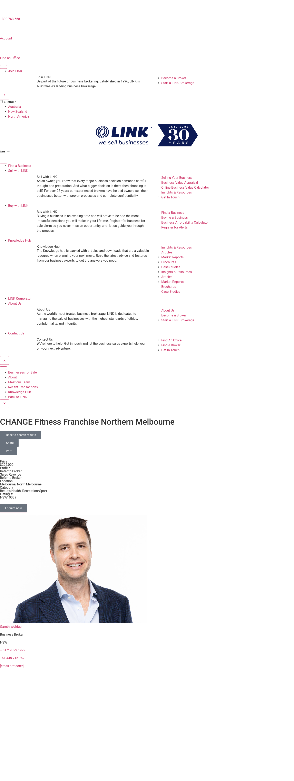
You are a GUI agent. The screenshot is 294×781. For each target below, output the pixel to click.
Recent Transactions (23, 387)
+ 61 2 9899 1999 (12, 650)
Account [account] (6, 38)
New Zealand (17, 112)
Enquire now (13, 508)
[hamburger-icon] (3, 67)
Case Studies (170, 267)
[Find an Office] (5, 49)
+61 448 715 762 (12, 658)
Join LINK (15, 71)
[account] (5, 29)
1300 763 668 (10, 19)
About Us (14, 303)
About (12, 377)
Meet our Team (19, 382)
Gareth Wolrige (10, 627)
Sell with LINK (18, 171)
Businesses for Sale (22, 372)
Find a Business (19, 166)
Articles (166, 252)
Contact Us (16, 333)
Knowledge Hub (19, 240)
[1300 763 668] (5, 10)
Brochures (168, 262)
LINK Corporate (19, 298)
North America (18, 116)
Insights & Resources (176, 247)
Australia (9, 102)
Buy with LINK (18, 206)
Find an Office (10, 58)
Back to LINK (17, 397)
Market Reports (172, 257)
